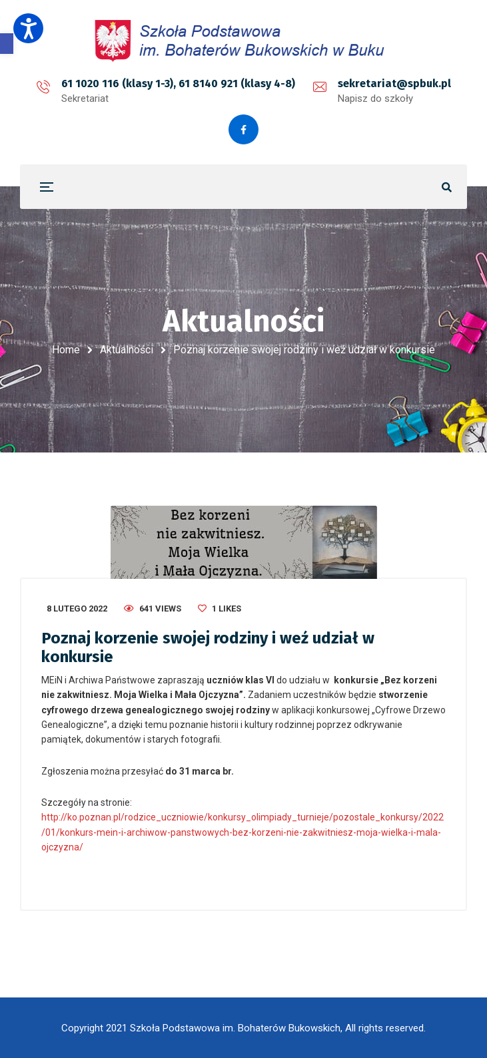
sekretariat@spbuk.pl (394, 83)
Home (66, 349)
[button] (6, 43)
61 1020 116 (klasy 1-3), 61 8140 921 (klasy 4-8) (178, 83)
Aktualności (126, 349)
